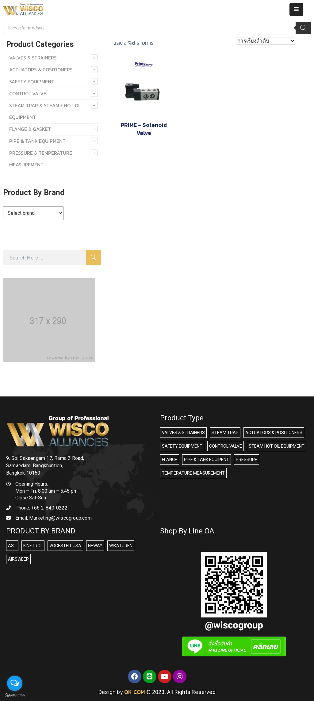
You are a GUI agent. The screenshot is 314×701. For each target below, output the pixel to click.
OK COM (134, 692)
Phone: (41, 508)
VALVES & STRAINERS (33, 57)
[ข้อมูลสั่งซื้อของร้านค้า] (265, 40)
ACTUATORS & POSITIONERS (41, 69)
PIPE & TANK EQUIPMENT (37, 141)
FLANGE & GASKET (30, 129)
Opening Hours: (31, 484)
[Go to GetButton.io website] (15, 695)
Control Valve (27, 93)
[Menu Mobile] (296, 9)
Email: (53, 518)
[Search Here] (44, 257)
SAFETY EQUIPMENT (31, 81)
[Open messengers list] (14, 683)
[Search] (303, 28)
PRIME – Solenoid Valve (144, 129)
